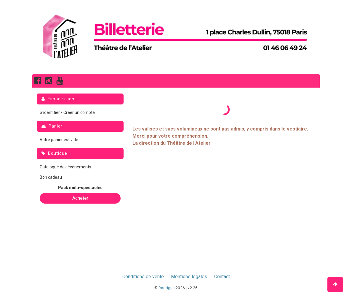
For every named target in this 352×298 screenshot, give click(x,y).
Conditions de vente (143, 276)
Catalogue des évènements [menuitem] (65, 167)
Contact (222, 276)
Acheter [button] (80, 198)
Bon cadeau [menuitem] (51, 177)
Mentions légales (189, 276)
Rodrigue (167, 287)
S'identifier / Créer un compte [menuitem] (67, 112)
